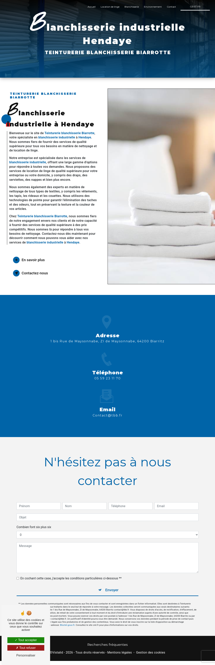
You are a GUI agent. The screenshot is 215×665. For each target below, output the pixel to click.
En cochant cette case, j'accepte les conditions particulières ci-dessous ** (71, 570)
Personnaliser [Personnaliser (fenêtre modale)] (25, 655)
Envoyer (111, 582)
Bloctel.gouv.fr (67, 616)
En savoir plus (29, 260)
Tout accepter (26, 640)
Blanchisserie (131, 6)
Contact (171, 6)
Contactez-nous (30, 273)
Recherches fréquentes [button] (107, 644)
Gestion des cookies (150, 652)
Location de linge (110, 6)
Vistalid (57, 652)
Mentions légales (119, 652)
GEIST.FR (195, 6)
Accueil (92, 6)
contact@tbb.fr (108, 407)
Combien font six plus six (34, 519)
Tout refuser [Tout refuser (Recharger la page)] (26, 647)
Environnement (153, 6)
